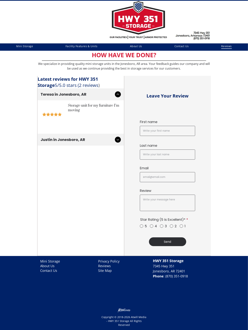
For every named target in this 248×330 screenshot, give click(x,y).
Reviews (104, 266)
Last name (148, 145)
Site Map (105, 270)
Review (145, 190)
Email (144, 168)
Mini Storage (50, 261)
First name (148, 122)
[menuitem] (24, 46)
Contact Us (48, 270)
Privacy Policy (109, 261)
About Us (47, 266)
